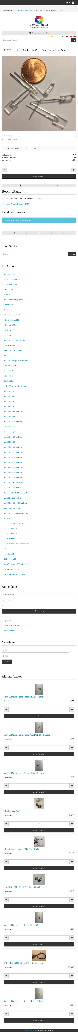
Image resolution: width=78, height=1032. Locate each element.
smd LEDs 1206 (9, 417)
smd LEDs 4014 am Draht (13, 467)
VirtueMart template (31, 1030)
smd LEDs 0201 (9, 391)
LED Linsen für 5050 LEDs (13, 523)
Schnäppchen (8, 305)
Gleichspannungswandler (13, 508)
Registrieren (7, 621)
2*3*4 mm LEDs (10, 325)
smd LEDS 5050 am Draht (13, 483)
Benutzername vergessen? (11, 625)
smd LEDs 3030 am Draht (13, 422)
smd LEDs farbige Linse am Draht (16, 361)
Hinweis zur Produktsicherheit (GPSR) (16, 204)
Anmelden (39, 611)
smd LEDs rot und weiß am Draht (16, 513)
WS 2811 (7, 355)
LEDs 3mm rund (10, 539)
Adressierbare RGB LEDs (13, 350)
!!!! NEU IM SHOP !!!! (12, 279)
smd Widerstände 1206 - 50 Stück (16, 564)
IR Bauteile (8, 310)
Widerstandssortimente (12, 569)
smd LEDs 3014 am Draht (13, 462)
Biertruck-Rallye (10, 274)
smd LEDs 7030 (9, 442)
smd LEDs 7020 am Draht (13, 437)
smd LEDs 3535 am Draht (13, 478)
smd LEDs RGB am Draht (13, 498)
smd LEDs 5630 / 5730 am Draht (15, 503)
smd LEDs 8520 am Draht (13, 447)
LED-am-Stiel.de (13, 140)
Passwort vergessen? (10, 630)
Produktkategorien (10, 284)
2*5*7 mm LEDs (10, 330)
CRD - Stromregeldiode (12, 315)
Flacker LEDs (9, 371)
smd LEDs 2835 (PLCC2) (13, 488)
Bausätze (7, 518)
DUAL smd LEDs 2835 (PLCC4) (15, 493)
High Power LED (10, 559)
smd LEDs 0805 (9, 406)
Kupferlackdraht (9, 427)
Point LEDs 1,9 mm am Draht (14, 432)
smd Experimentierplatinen (13, 300)
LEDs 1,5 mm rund (10, 534)
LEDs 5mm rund (10, 549)
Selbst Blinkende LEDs (12, 320)
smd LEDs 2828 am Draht (13, 457)
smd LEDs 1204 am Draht (13, 411)
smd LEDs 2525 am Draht (13, 452)
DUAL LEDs (8, 381)
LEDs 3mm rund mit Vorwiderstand (16, 544)
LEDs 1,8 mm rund (10, 528)
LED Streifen (8, 376)
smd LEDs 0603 (9, 401)
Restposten (7, 294)
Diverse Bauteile (9, 345)
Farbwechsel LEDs (10, 366)
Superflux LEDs (9, 554)
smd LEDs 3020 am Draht (13, 472)
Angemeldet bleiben (8, 606)
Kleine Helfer (8, 289)
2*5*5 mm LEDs (10, 335)
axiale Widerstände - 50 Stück (14, 574)
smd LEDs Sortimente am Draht (15, 340)
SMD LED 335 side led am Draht (16, 386)
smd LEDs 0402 (9, 396)
